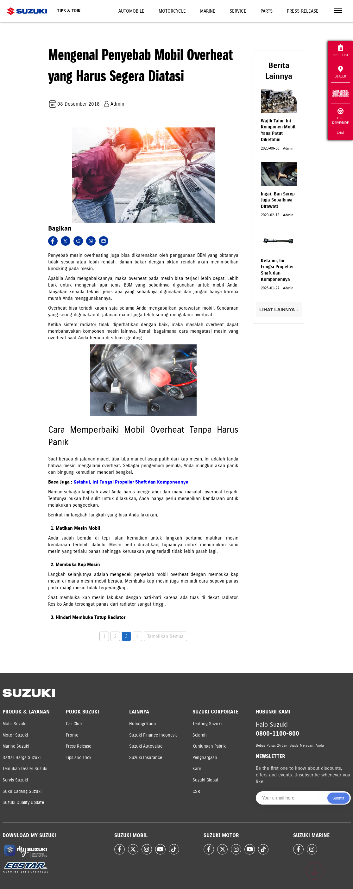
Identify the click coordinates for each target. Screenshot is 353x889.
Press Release (302, 11)
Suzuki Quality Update (23, 802)
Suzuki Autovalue (145, 746)
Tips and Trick (78, 757)
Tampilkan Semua (165, 636)
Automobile (131, 11)
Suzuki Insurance (145, 757)
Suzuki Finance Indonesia (153, 735)
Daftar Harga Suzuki (22, 757)
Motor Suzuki (15, 735)
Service (238, 11)
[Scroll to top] (315, 871)
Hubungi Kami (142, 723)
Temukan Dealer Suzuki (25, 768)
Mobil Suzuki (14, 723)
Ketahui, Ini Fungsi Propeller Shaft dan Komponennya (130, 482)
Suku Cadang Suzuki (22, 791)
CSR (196, 791)
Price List (340, 50)
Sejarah (199, 735)
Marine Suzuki (16, 746)
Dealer (340, 72)
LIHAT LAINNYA (278, 309)
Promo (72, 735)
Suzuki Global (205, 780)
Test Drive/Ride (340, 116)
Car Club (74, 723)
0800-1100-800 (277, 734)
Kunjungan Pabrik (209, 746)
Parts (267, 11)
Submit (338, 798)
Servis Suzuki (15, 780)
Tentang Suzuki (207, 723)
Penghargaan (204, 757)
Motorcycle (172, 11)
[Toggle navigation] (338, 11)
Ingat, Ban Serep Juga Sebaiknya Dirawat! (278, 200)
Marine (207, 11)
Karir (196, 768)
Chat (340, 133)
